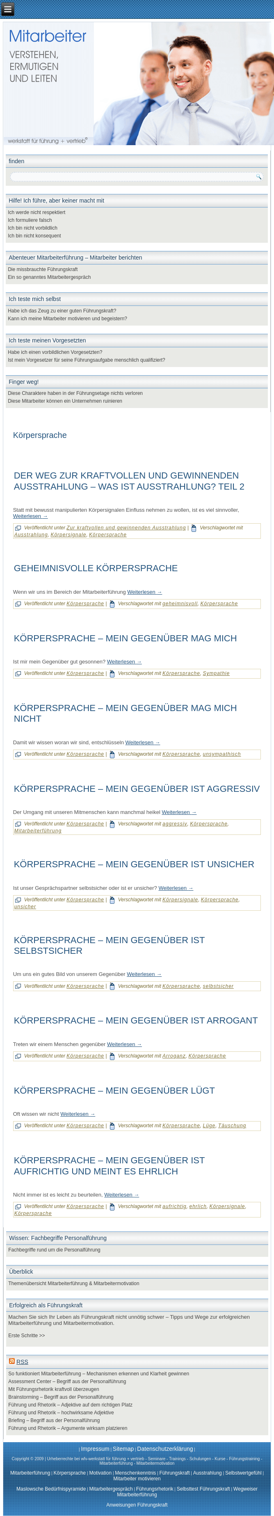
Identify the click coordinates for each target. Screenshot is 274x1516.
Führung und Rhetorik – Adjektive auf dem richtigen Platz (70, 1405)
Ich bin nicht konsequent (34, 236)
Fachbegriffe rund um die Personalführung (54, 1250)
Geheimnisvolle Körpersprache (96, 568)
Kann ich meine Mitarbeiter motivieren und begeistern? (67, 318)
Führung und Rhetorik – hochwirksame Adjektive (61, 1413)
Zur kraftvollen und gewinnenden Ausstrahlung (126, 528)
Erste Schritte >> (26, 1335)
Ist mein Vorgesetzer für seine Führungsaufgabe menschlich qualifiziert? (86, 360)
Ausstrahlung (31, 535)
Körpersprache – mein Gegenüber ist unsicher (134, 864)
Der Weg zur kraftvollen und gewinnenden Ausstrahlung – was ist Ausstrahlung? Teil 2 (129, 480)
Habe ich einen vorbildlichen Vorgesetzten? (55, 352)
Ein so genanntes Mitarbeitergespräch (49, 277)
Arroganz (174, 1056)
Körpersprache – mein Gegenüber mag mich (125, 638)
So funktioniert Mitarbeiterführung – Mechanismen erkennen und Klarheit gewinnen (98, 1374)
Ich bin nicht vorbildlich (32, 228)
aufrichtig (174, 1206)
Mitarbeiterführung (38, 831)
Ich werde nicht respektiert (36, 212)
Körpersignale (68, 535)
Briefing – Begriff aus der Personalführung (54, 1420)
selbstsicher (218, 986)
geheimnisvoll (180, 603)
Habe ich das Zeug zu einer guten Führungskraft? (62, 311)
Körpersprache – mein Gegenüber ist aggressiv (137, 789)
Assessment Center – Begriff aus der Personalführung (67, 1381)
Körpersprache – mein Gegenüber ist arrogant (136, 1020)
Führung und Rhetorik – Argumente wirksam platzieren (67, 1428)
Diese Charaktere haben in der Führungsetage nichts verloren (75, 393)
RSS (22, 1362)
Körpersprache (108, 535)
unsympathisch (222, 754)
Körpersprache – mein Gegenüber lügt (114, 1090)
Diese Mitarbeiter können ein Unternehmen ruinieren (65, 401)
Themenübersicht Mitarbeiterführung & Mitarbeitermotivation (73, 1283)
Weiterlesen (30, 516)
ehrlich (197, 1206)
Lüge (209, 1125)
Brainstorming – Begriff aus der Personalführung (61, 1397)
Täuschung (232, 1125)
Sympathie (216, 673)
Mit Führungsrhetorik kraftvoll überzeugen (53, 1389)
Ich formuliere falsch (30, 220)
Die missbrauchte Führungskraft (43, 269)
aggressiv (174, 824)
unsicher (25, 907)
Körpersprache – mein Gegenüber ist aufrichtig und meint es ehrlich (109, 1165)
